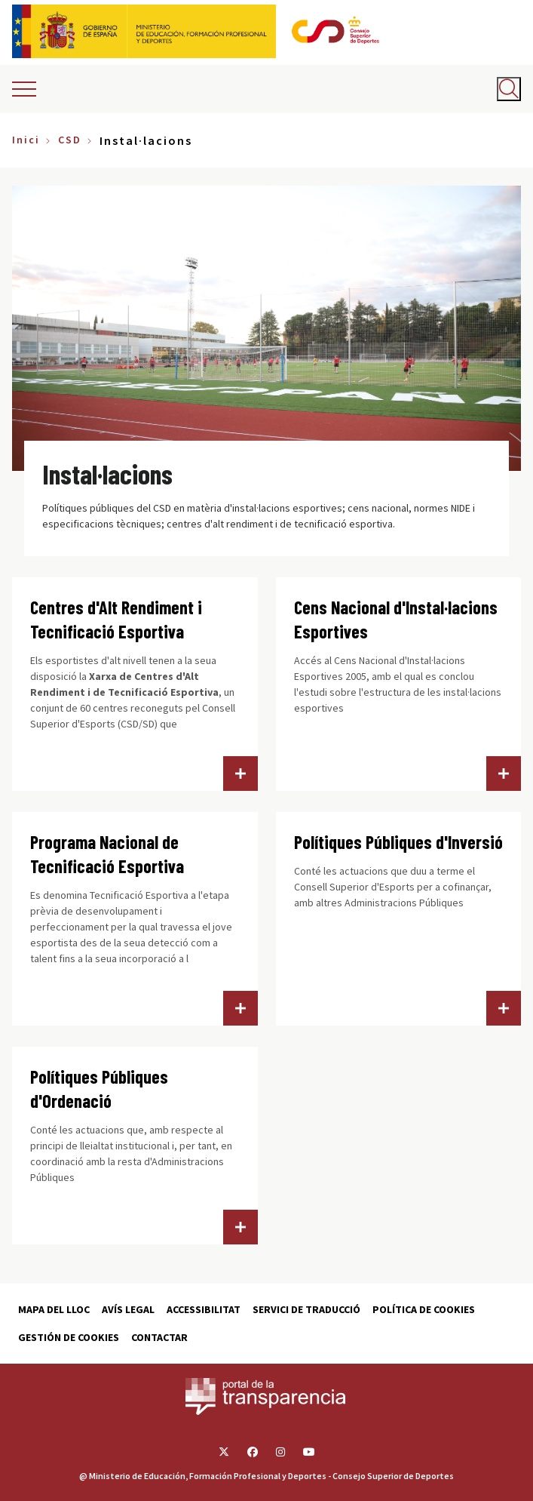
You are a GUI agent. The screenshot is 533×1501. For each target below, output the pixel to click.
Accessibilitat (203, 1309)
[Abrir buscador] (509, 89)
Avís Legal (128, 1309)
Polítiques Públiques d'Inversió (398, 842)
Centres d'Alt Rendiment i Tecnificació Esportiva (116, 619)
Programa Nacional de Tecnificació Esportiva (107, 854)
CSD (69, 139)
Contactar (159, 1337)
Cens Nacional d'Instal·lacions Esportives (396, 619)
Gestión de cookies (68, 1337)
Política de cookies (423, 1309)
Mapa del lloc (54, 1309)
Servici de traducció (306, 1309)
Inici (26, 139)
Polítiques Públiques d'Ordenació (99, 1089)
